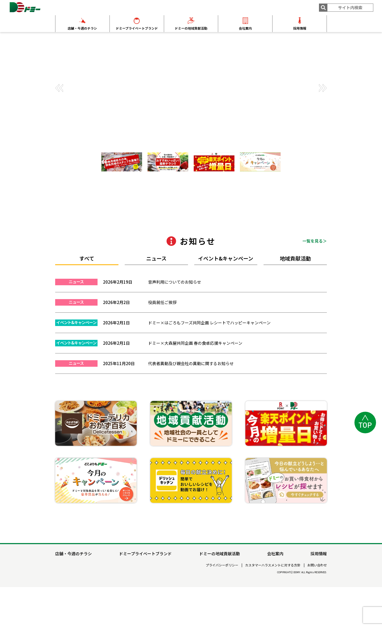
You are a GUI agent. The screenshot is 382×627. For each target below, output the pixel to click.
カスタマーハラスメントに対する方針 (272, 605)
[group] (191, 90)
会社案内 (245, 28)
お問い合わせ (317, 605)
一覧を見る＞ (314, 283)
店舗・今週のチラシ (82, 28)
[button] (323, 88)
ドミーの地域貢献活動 (191, 28)
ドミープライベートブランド (137, 28)
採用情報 (299, 28)
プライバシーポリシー (222, 605)
